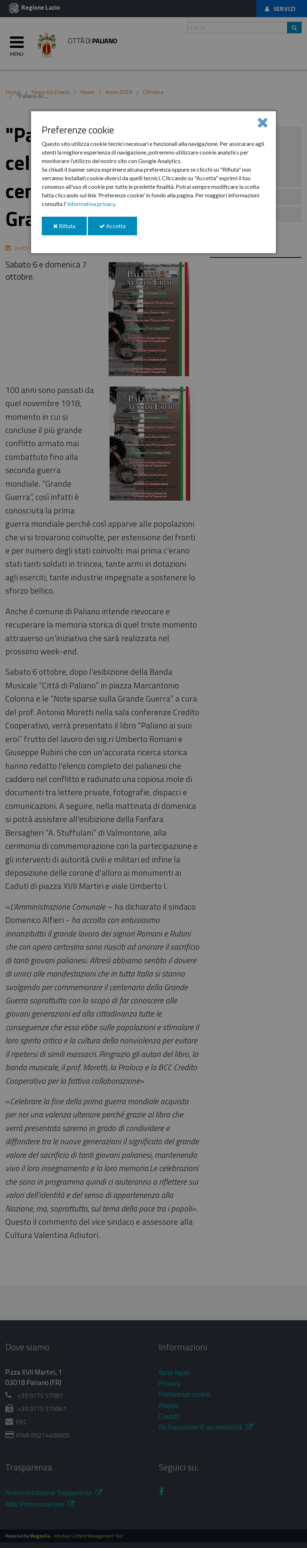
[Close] (262, 122)
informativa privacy (91, 203)
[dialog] (153, 182)
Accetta (118, 228)
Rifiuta (70, 228)
